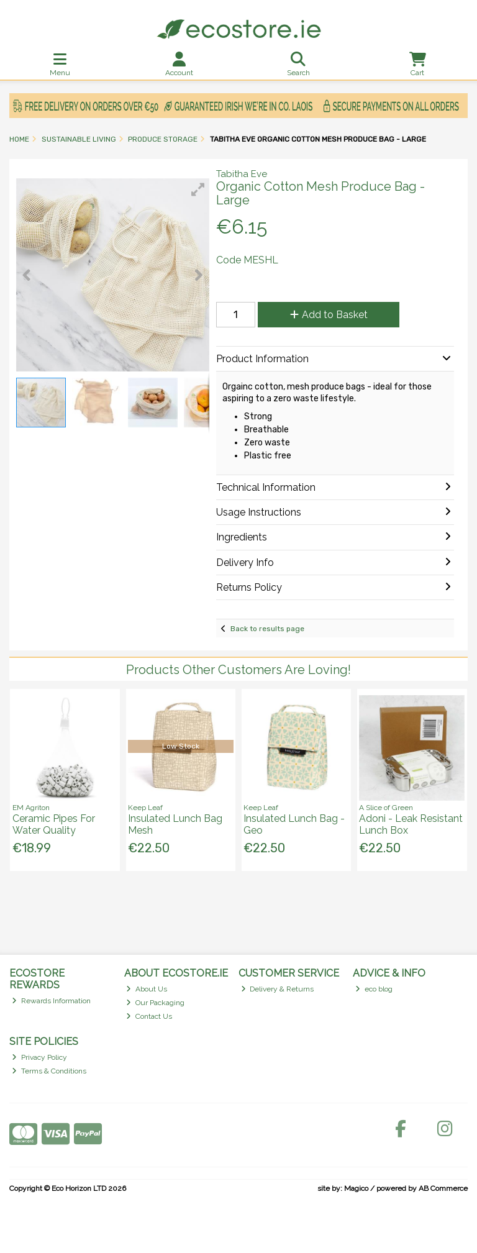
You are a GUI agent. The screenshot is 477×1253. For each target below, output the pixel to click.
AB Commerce (443, 1188)
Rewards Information (51, 1000)
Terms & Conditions (49, 1071)
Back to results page (267, 628)
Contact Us (149, 1016)
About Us (146, 989)
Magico (356, 1188)
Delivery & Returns (277, 989)
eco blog (374, 989)
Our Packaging (155, 1002)
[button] (198, 189)
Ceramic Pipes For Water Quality (53, 824)
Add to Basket (329, 315)
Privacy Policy (39, 1057)
